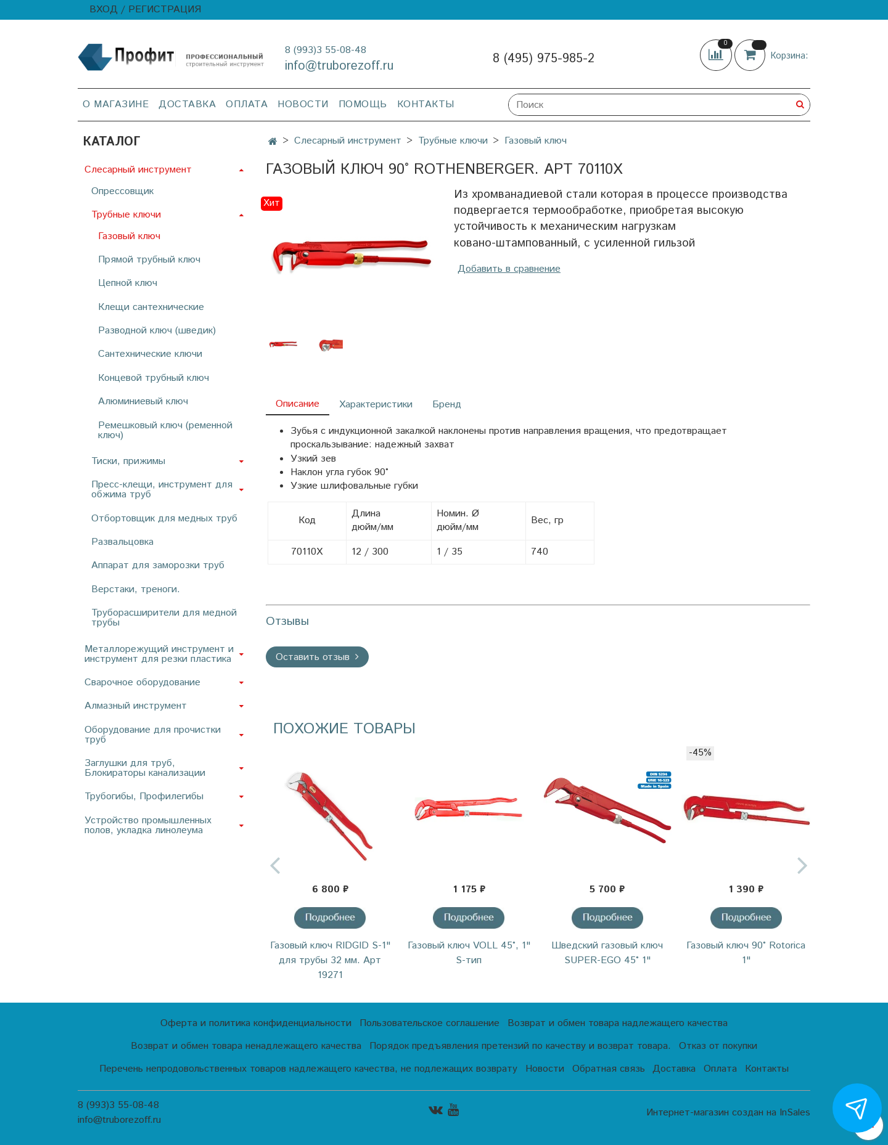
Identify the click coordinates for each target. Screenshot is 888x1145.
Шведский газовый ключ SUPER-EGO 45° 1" (607, 953)
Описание (297, 404)
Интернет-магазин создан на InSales (728, 1113)
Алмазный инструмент (135, 706)
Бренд (446, 404)
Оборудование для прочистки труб (152, 735)
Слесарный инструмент (347, 141)
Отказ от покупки (718, 1046)
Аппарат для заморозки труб (157, 565)
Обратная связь (608, 1069)
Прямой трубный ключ (149, 260)
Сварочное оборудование (142, 682)
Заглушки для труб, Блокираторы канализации (144, 768)
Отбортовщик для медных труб (164, 518)
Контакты (425, 104)
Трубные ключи (453, 141)
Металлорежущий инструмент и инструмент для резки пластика (159, 654)
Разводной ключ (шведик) (157, 331)
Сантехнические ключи (150, 354)
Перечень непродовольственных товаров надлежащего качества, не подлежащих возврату (308, 1069)
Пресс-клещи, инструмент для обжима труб (161, 490)
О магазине (116, 104)
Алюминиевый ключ (143, 401)
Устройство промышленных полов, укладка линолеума (148, 825)
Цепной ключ (127, 283)
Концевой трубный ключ (153, 378)
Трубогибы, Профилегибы (144, 796)
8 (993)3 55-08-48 (325, 50)
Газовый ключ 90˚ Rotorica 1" (745, 953)
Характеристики (376, 404)
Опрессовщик (122, 191)
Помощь (363, 104)
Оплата (247, 104)
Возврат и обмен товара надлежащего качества (618, 1023)
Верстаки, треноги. (135, 589)
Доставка (187, 104)
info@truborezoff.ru (339, 66)
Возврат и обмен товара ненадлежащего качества (246, 1046)
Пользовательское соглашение (430, 1023)
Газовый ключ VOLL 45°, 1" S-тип (469, 953)
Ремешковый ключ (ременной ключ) (165, 430)
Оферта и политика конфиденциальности (256, 1023)
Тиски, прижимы (128, 461)
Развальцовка (122, 542)
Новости (303, 104)
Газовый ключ (535, 141)
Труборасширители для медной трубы (164, 618)
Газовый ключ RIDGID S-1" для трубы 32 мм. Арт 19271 (330, 960)
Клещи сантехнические (151, 307)
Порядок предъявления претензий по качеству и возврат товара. (520, 1046)
